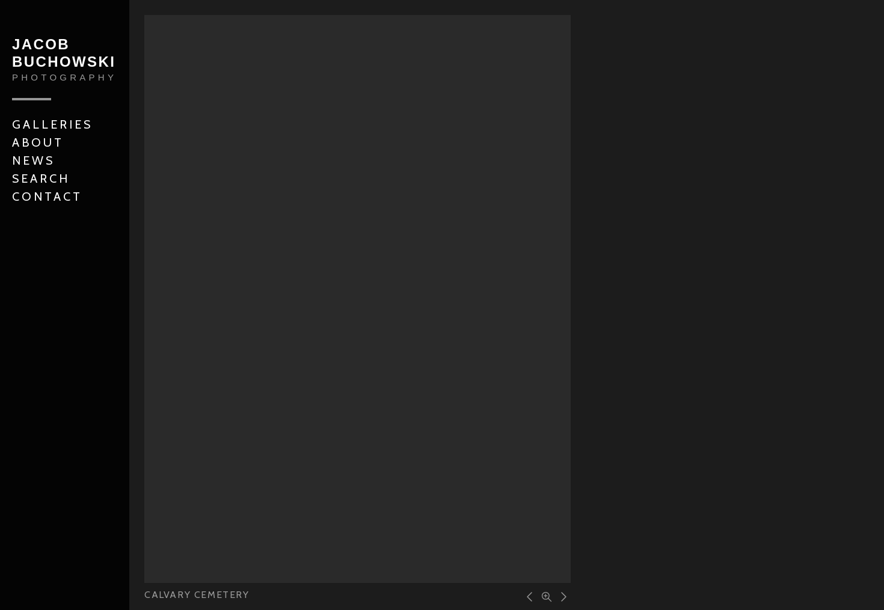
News (33, 160)
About (38, 142)
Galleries (52, 124)
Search (41, 178)
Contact (47, 196)
